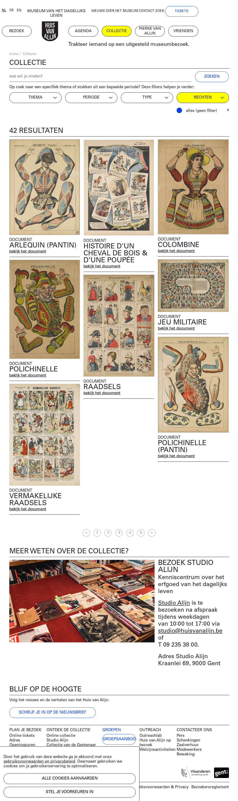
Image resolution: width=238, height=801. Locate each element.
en (26, 12)
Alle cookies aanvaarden (70, 779)
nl (11, 12)
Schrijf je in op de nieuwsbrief (52, 714)
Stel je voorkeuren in (69, 792)
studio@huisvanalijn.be (190, 633)
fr (19, 12)
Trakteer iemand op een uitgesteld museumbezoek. (144, 46)
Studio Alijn (174, 605)
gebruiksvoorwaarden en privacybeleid (39, 762)
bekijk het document (28, 253)
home (13, 56)
